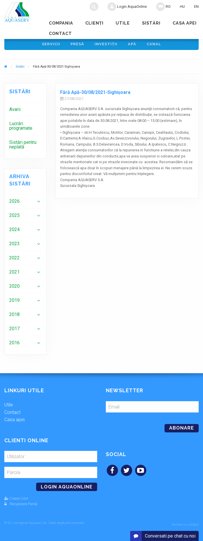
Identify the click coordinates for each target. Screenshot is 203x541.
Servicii (51, 45)
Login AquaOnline (127, 6)
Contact (60, 33)
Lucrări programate (20, 127)
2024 (14, 231)
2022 (14, 259)
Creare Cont (16, 500)
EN (196, 6)
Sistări (151, 23)
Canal (154, 45)
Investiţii (106, 45)
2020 (14, 287)
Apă (132, 45)
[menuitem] (25, 111)
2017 (14, 330)
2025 (14, 217)
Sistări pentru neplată (22, 146)
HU (182, 6)
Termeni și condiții (185, 524)
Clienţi (94, 23)
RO (163, 6)
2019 (14, 301)
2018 (14, 316)
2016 (14, 344)
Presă (77, 45)
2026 (14, 202)
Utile (123, 23)
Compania (61, 23)
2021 (14, 273)
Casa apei (185, 23)
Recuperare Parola (20, 505)
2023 (14, 245)
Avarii (15, 111)
